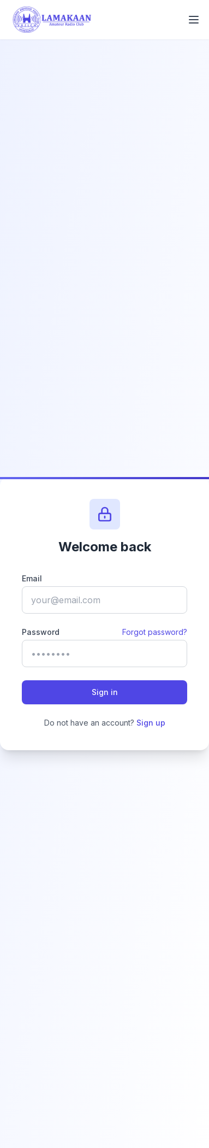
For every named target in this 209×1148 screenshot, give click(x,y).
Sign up (150, 722)
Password (40, 632)
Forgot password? (154, 632)
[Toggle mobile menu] (193, 19)
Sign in (105, 692)
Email (32, 578)
